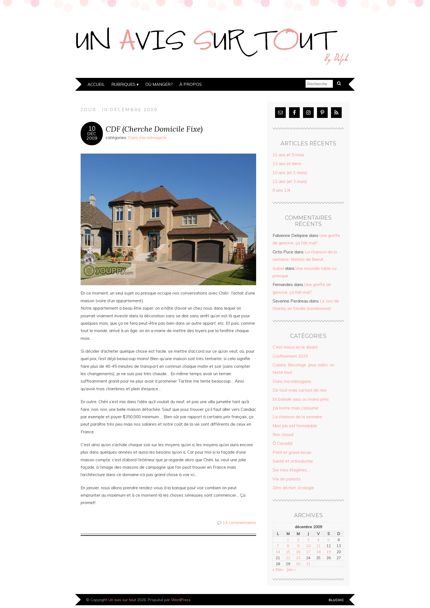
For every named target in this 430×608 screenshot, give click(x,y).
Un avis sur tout (122, 599)
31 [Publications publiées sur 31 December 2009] (308, 563)
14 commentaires (239, 522)
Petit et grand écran (292, 452)
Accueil (96, 84)
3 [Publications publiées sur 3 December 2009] (308, 539)
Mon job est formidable (295, 425)
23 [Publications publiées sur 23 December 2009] (298, 557)
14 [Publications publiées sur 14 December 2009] (278, 551)
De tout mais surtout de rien (300, 390)
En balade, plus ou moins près (301, 399)
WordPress (181, 599)
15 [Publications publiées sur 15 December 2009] (288, 551)
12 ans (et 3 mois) (290, 181)
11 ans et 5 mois (288, 154)
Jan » (291, 569)
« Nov (278, 569)
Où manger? (159, 84)
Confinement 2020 (290, 356)
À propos (190, 84)
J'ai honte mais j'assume (295, 408)
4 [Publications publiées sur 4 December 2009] (318, 539)
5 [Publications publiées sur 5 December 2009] (328, 539)
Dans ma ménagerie (147, 137)
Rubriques (123, 84)
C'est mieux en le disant (295, 347)
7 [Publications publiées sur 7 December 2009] (278, 545)
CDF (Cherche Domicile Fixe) (154, 129)
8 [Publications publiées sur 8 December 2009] (288, 545)
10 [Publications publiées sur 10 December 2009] (308, 545)
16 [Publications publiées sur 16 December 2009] (298, 551)
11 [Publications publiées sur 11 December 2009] (318, 545)
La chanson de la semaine (297, 416)
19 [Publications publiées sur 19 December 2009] (328, 551)
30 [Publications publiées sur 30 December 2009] (298, 563)
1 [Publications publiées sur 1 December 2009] (288, 539)
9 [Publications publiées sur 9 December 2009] (298, 545)
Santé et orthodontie (293, 461)
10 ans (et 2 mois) (290, 172)
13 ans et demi (287, 163)
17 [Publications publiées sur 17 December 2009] (308, 551)
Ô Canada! (283, 443)
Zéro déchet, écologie (293, 487)
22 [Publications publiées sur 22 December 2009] (288, 557)
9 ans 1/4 (281, 190)
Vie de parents (287, 479)
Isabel (278, 268)
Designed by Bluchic (336, 600)
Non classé (283, 434)
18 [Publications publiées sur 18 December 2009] (318, 551)
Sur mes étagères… (291, 470)
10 (91, 128)
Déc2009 (91, 136)
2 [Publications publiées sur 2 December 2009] (298, 539)
